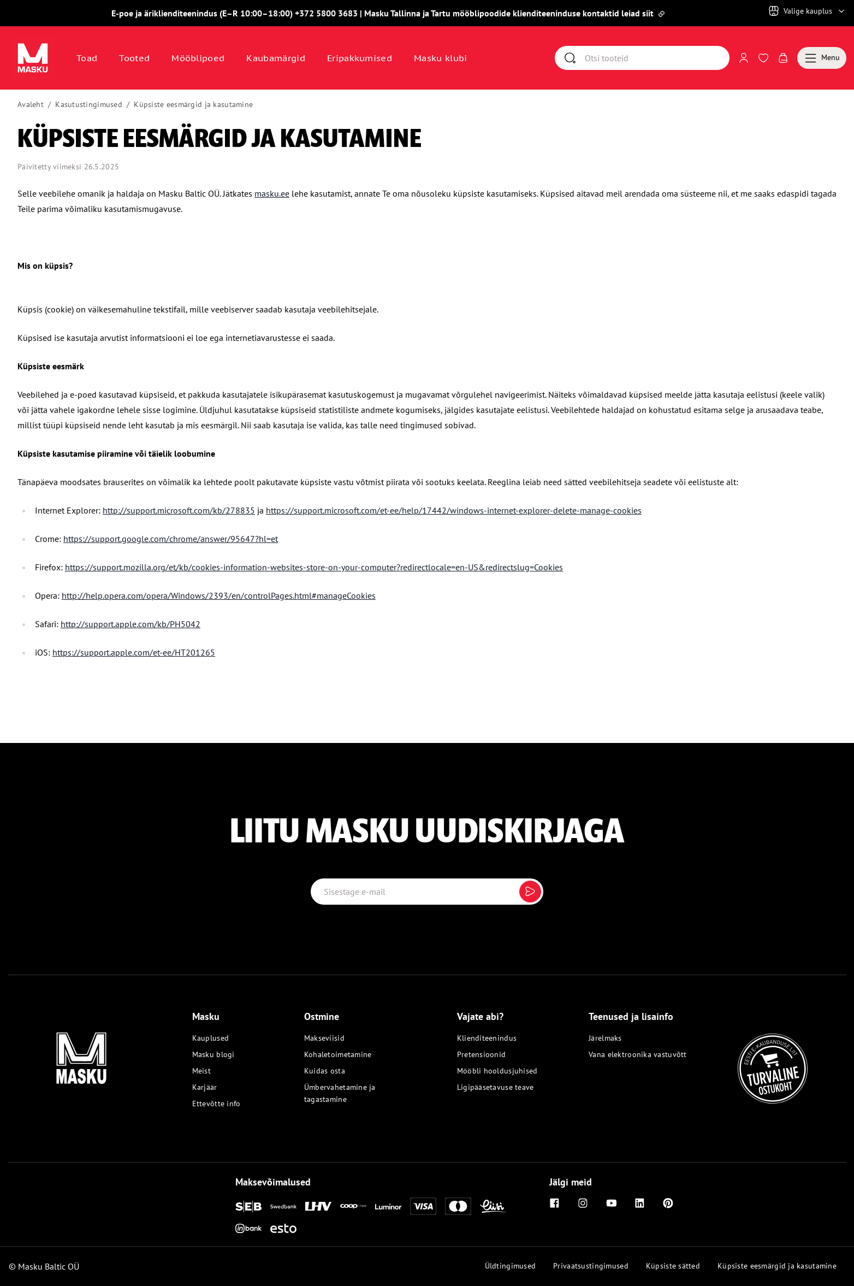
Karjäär (204, 1087)
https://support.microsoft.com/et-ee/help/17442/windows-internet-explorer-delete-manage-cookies (454, 510)
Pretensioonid (481, 1054)
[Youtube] (611, 1202)
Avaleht (30, 104)
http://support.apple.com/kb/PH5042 (130, 623)
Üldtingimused (510, 1266)
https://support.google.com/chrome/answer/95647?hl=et (170, 538)
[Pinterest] (668, 1202)
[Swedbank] (283, 1206)
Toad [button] (86, 57)
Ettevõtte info (216, 1103)
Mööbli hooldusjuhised (497, 1071)
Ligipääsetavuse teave (495, 1087)
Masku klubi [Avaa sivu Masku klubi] (440, 57)
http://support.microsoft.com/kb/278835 (179, 510)
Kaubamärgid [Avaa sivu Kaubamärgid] (275, 57)
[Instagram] (583, 1202)
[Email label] (427, 891)
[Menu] (821, 58)
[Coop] (353, 1206)
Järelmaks (605, 1038)
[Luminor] (388, 1207)
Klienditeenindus (487, 1038)
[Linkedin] (639, 1202)
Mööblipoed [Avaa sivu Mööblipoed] (197, 57)
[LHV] (318, 1206)
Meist (201, 1071)
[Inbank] (248, 1228)
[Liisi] (493, 1206)
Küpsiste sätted (673, 1266)
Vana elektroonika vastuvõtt (638, 1054)
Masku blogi (213, 1054)
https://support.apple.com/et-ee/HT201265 (133, 652)
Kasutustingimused (88, 104)
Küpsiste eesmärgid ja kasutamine (193, 104)
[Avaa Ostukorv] (783, 58)
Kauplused (210, 1038)
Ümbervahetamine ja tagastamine (340, 1093)
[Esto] (283, 1228)
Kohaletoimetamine (338, 1054)
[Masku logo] (81, 1051)
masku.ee (271, 193)
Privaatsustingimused (590, 1266)
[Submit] (530, 891)
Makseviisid (324, 1038)
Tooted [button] (134, 57)
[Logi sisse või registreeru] (744, 58)
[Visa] (423, 1206)
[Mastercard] (458, 1206)
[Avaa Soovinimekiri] (763, 58)
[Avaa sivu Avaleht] (33, 58)
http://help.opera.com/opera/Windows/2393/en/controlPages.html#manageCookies (219, 595)
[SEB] (248, 1206)
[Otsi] (657, 57)
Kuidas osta (324, 1071)
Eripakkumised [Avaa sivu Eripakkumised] (359, 57)
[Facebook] (554, 1202)
